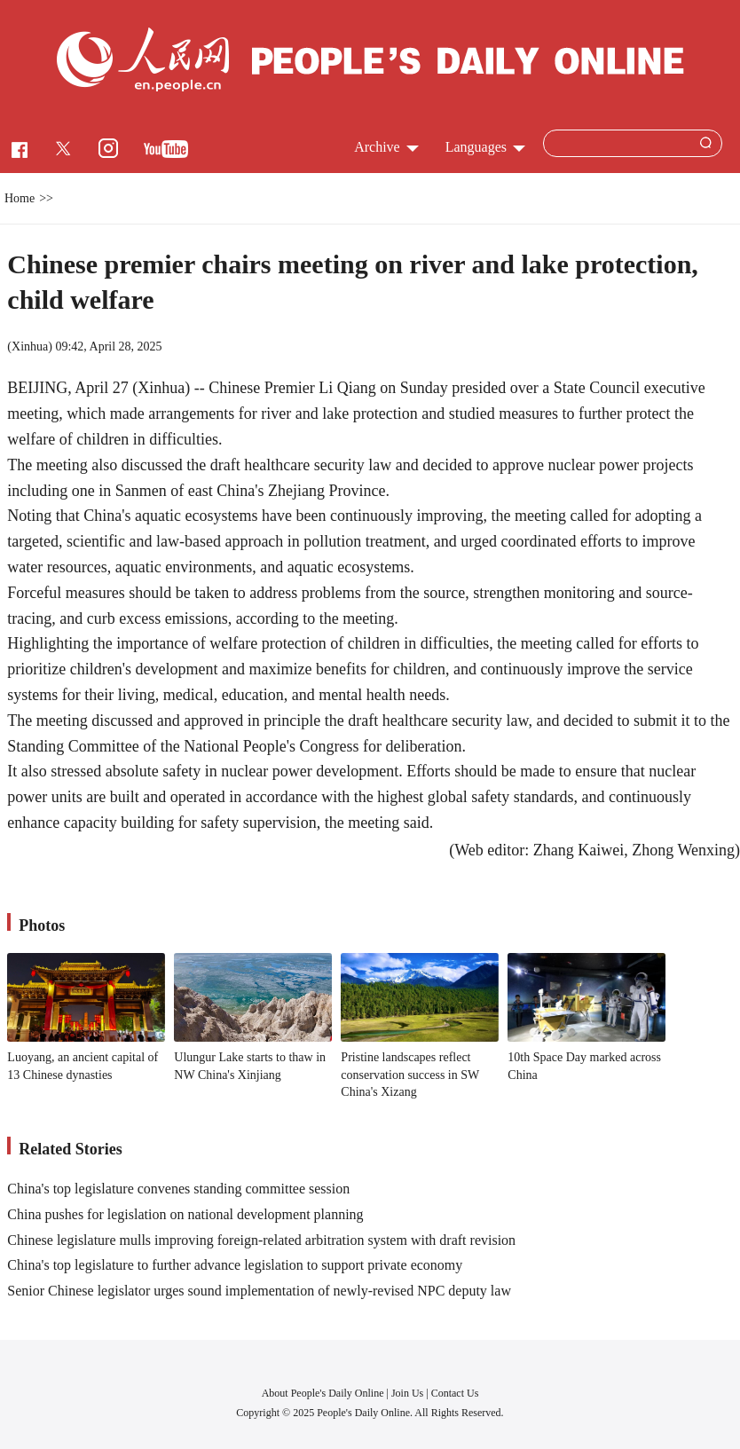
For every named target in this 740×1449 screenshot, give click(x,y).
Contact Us (455, 1393)
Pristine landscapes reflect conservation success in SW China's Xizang (410, 1075)
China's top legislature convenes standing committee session (178, 1188)
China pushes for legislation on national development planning (185, 1214)
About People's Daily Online (323, 1393)
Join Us (408, 1393)
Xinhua (30, 346)
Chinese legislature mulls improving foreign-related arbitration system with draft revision (261, 1240)
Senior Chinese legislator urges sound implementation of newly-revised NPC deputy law (259, 1290)
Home (19, 198)
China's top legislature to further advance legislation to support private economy (234, 1264)
